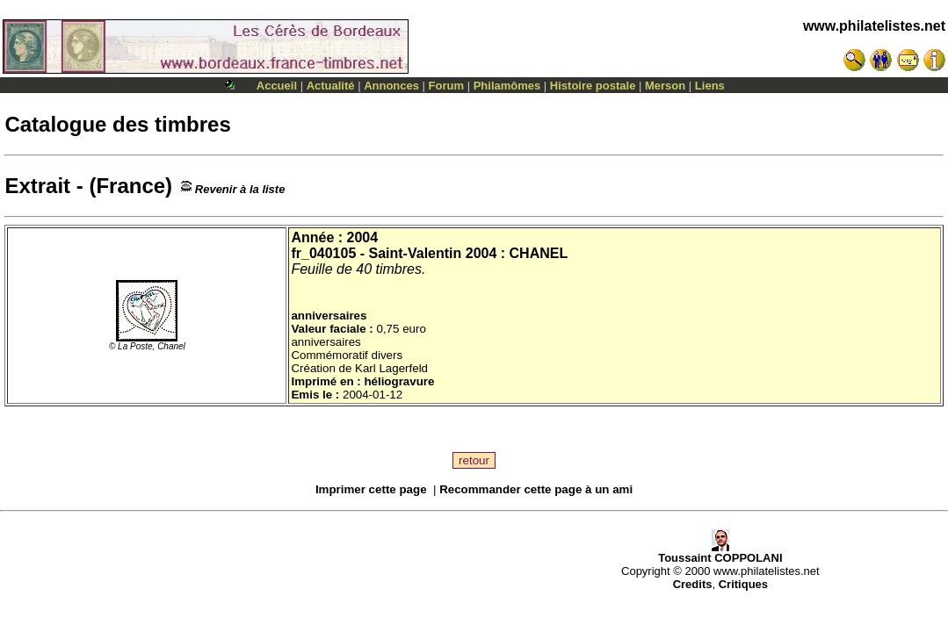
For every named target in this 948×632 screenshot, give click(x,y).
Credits (693, 584)
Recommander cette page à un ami (536, 489)
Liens (710, 85)
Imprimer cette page (371, 489)
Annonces (391, 85)
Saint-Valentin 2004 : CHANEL (468, 253)
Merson (665, 85)
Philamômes (507, 85)
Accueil (277, 85)
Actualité (331, 85)
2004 (363, 237)
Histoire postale (593, 85)
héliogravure (399, 381)
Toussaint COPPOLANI (720, 552)
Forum (446, 85)
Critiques (743, 584)
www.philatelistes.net (874, 25)
